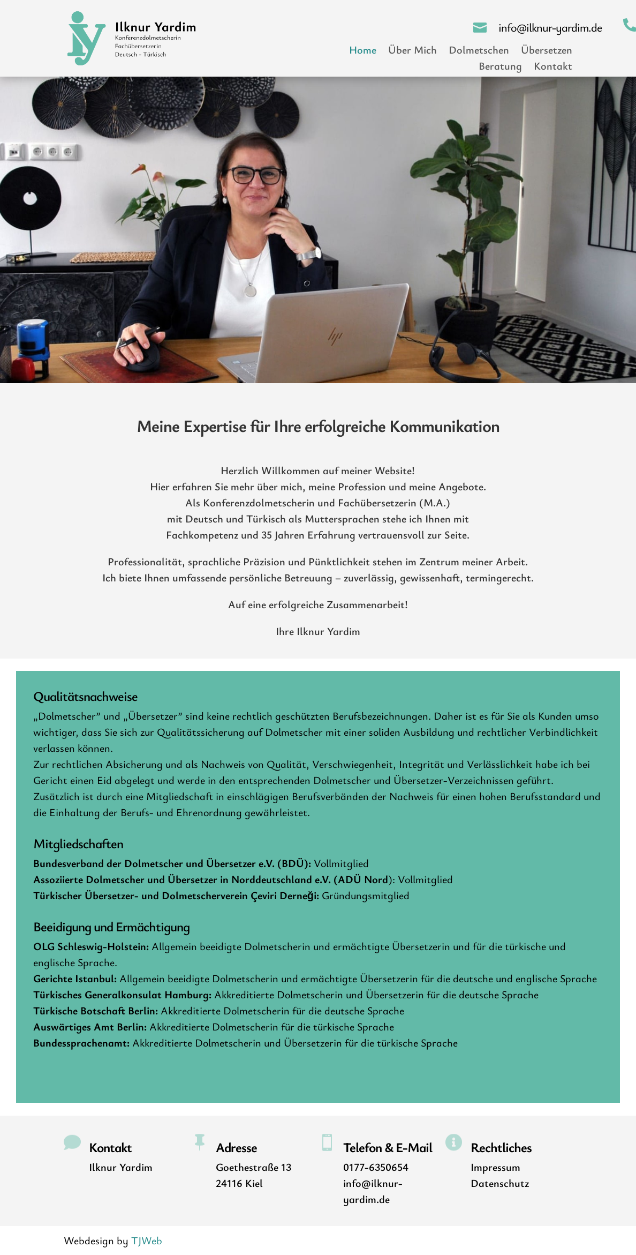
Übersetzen (546, 51)
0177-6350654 (375, 1167)
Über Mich (412, 51)
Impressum (495, 1167)
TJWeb (146, 1240)
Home (362, 51)
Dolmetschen (479, 51)
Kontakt (553, 67)
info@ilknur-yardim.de (550, 27)
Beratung (500, 67)
